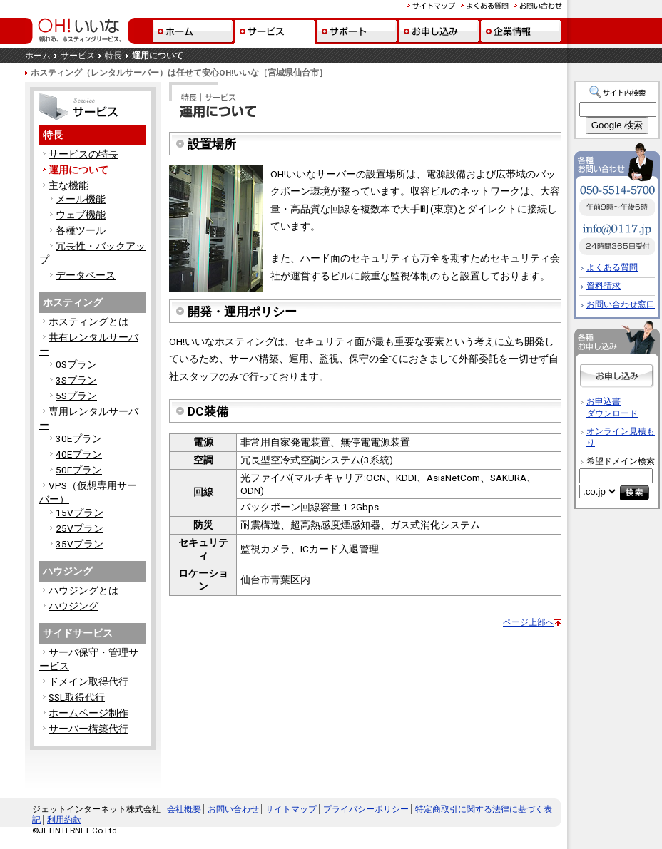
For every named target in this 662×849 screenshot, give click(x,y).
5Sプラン (76, 395)
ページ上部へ (528, 622)
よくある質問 (612, 267)
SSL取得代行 (77, 697)
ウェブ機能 (81, 214)
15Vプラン (79, 512)
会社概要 (184, 809)
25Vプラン (79, 528)
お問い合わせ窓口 (620, 304)
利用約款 (64, 820)
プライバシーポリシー (366, 809)
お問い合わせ (233, 809)
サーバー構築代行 (88, 728)
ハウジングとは (83, 590)
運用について (78, 169)
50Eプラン (79, 469)
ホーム (38, 56)
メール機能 (81, 199)
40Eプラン (79, 454)
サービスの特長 (83, 154)
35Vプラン (79, 544)
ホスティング (73, 302)
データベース (86, 275)
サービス (78, 56)
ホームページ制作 (88, 713)
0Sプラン (76, 364)
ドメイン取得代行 (88, 681)
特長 (53, 134)
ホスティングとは (88, 321)
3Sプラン (76, 380)
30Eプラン (79, 438)
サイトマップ (291, 809)
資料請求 (603, 286)
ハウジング (68, 571)
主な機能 (68, 185)
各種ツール (81, 230)
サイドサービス (78, 633)
